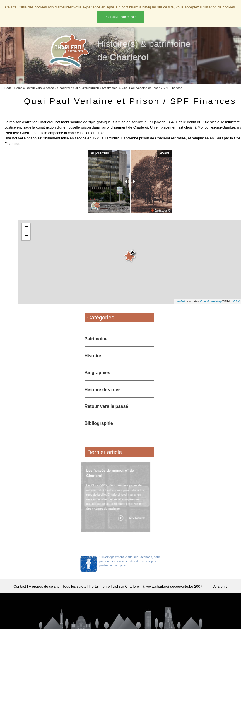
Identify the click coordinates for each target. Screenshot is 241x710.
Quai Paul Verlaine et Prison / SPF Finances (152, 87)
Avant (170, 153)
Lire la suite (135, 526)
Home (18, 87)
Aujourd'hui (94, 153)
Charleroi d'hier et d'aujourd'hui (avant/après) (88, 87)
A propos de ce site (44, 595)
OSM (236, 310)
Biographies (97, 381)
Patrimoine (96, 347)
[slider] (130, 185)
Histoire (93, 364)
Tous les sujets (74, 595)
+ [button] (26, 236)
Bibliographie (99, 432)
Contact (19, 595)
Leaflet (180, 310)
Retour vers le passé (40, 87)
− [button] (26, 245)
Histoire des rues (103, 398)
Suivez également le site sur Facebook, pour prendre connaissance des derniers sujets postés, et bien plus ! (129, 570)
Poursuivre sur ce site (120, 17)
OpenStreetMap (211, 310)
